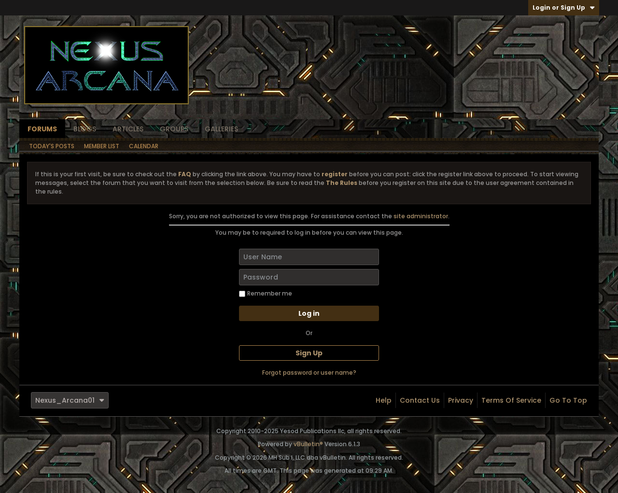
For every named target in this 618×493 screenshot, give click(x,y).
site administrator (420, 216)
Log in (309, 313)
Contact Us (420, 400)
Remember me (265, 293)
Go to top (568, 400)
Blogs (84, 129)
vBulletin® (308, 444)
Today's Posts (51, 146)
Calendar (143, 146)
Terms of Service (511, 400)
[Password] (309, 277)
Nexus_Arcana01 (69, 400)
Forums (42, 129)
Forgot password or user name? (309, 372)
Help (384, 400)
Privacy (460, 400)
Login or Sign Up (564, 7)
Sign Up (309, 353)
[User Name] (309, 257)
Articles (127, 129)
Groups (174, 129)
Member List (101, 146)
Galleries (221, 129)
